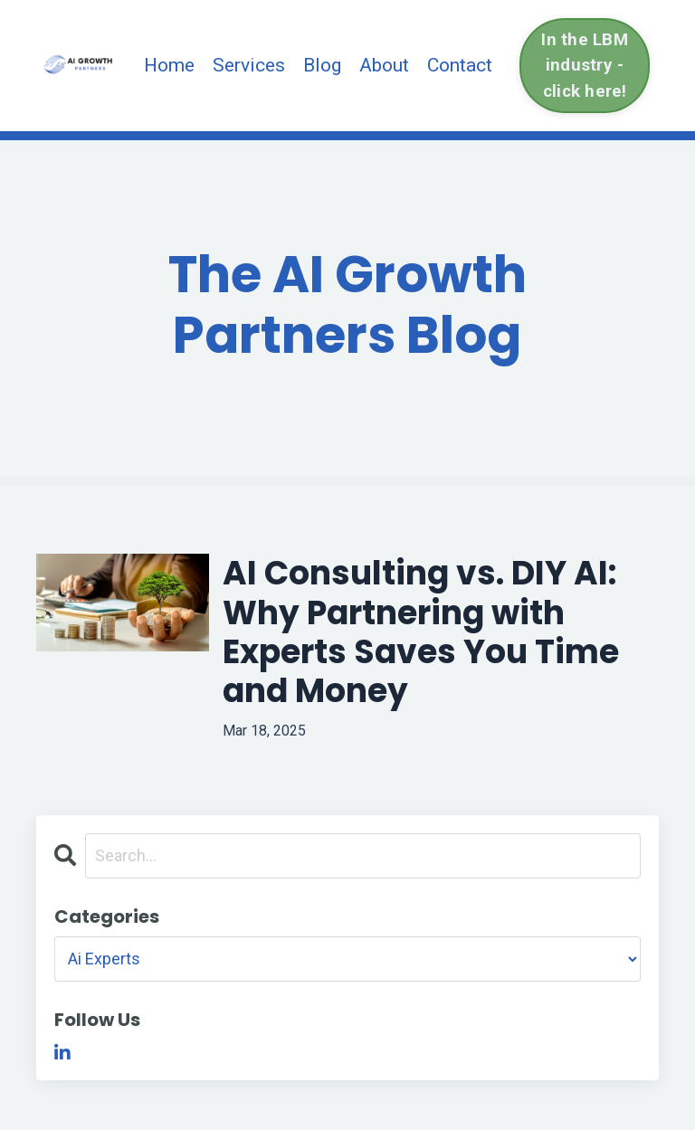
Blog (322, 65)
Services (249, 65)
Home (169, 65)
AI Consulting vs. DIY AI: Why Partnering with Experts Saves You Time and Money (421, 632)
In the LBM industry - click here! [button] (584, 65)
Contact (459, 65)
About (384, 65)
